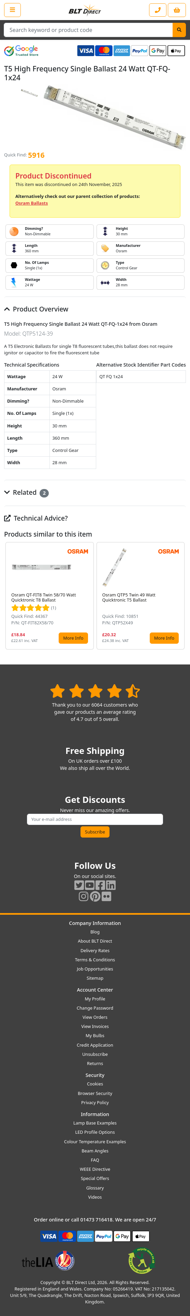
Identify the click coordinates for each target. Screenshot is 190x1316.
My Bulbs (95, 1035)
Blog (95, 932)
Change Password (95, 1008)
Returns (95, 1063)
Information (95, 1114)
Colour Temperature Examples (95, 1141)
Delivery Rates (95, 950)
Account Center (95, 989)
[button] (180, 596)
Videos (95, 1197)
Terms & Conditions (95, 960)
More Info (73, 638)
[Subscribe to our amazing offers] (95, 819)
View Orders (95, 1017)
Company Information (95, 923)
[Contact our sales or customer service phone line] (157, 10)
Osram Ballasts (31, 203)
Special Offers (95, 1178)
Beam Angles (95, 1151)
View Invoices (95, 1026)
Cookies (95, 1084)
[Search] (179, 30)
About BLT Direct (95, 941)
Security (95, 1075)
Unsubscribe (95, 1054)
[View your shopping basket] (177, 10)
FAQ (95, 1160)
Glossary (95, 1188)
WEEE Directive (95, 1169)
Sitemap (95, 978)
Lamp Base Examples (95, 1123)
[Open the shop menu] (12, 10)
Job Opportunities (95, 969)
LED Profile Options (95, 1132)
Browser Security (95, 1093)
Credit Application (95, 1045)
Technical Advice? (36, 518)
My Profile (95, 999)
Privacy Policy (95, 1102)
